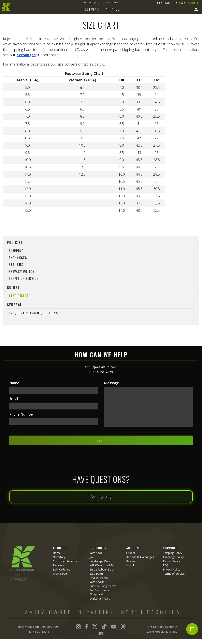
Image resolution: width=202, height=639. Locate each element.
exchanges (26, 54)
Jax (92, 557)
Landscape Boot (100, 561)
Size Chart (19, 295)
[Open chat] (192, 629)
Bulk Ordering (61, 569)
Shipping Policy (172, 553)
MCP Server (60, 573)
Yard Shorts (97, 582)
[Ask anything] (101, 497)
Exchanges (18, 257)
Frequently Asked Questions (33, 312)
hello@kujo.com (28, 627)
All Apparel (96, 594)
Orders (130, 553)
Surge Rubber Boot (102, 569)
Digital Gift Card (100, 598)
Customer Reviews (65, 561)
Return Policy (171, 561)
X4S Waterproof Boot (104, 565)
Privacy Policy (22, 271)
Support (193, 2)
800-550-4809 (101, 372)
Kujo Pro (131, 565)
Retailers (169, 2)
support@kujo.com (101, 367)
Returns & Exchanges (140, 557)
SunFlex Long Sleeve (103, 586)
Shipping (16, 250)
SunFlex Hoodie (100, 590)
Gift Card (181, 2)
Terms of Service (23, 278)
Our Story (59, 557)
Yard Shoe (96, 553)
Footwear (91, 9)
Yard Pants (97, 573)
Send (101, 440)
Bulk (159, 2)
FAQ (165, 565)
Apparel (112, 9)
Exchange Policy (173, 557)
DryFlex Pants (99, 578)
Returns (16, 264)
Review (130, 561)
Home (57, 553)
